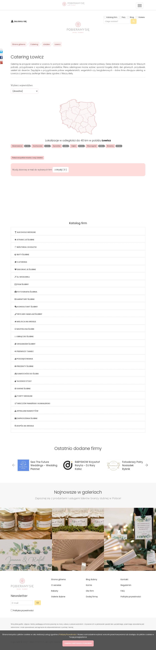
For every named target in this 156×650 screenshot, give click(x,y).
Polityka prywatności (23, 610)
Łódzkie (46, 44)
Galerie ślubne (58, 596)
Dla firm (90, 590)
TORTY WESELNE (23, 396)
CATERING (21, 262)
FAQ (123, 590)
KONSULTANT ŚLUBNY (26, 306)
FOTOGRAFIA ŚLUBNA (26, 291)
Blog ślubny (91, 579)
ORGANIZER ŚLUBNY (25, 344)
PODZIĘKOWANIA (24, 358)
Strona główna (18, 44)
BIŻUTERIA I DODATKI (26, 247)
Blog (132, 17)
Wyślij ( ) (60, 169)
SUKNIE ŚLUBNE (23, 388)
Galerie (141, 17)
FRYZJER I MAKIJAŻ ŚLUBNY (28, 314)
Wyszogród (91, 146)
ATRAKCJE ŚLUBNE (24, 239)
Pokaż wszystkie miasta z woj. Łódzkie (27, 158)
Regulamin (126, 585)
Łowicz (57, 44)
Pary (123, 17)
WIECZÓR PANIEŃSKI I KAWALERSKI (32, 403)
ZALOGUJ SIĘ (20, 21)
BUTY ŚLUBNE (22, 254)
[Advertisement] (78, 198)
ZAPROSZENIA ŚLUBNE (26, 418)
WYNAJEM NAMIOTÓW (26, 411)
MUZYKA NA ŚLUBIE (24, 329)
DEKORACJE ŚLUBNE (25, 269)
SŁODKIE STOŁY (23, 381)
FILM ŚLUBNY (22, 284)
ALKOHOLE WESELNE (25, 232)
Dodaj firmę (92, 596)
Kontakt (124, 579)
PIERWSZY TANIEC (24, 351)
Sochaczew (37, 146)
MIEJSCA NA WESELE (25, 321)
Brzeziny (110, 146)
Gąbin (73, 146)
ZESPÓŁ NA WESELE (24, 425)
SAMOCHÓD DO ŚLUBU (27, 373)
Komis (89, 585)
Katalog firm (111, 17)
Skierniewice (17, 146)
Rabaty (54, 590)
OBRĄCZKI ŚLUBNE (24, 336)
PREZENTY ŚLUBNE (24, 366)
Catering (34, 44)
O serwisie (56, 585)
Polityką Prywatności (68, 634)
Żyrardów (56, 146)
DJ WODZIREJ (22, 277)
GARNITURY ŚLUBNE (25, 299)
